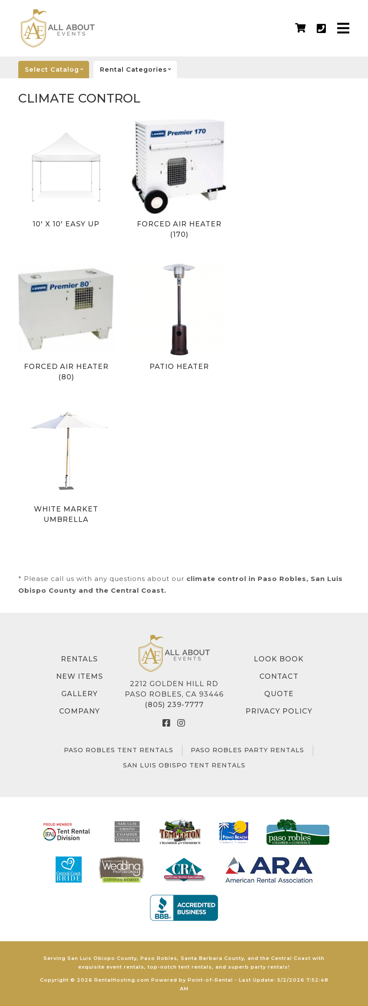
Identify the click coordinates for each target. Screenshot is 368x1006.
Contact (278, 676)
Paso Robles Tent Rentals (118, 750)
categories (138, 69)
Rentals (79, 659)
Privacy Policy (278, 711)
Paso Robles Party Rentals (247, 750)
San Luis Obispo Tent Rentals (184, 765)
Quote (279, 694)
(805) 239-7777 (174, 705)
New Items (79, 676)
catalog (57, 69)
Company (79, 711)
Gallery (79, 694)
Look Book (279, 659)
